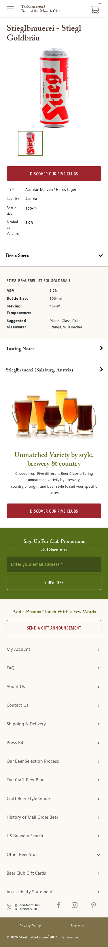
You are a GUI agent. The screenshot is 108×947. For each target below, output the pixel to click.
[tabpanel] (54, 303)
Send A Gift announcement (54, 628)
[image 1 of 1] (30, 144)
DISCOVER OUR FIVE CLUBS (54, 511)
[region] (54, 88)
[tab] (54, 256)
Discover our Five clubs (54, 174)
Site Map (77, 926)
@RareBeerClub (25, 909)
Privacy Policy (30, 926)
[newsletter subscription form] (54, 564)
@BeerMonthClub (27, 905)
